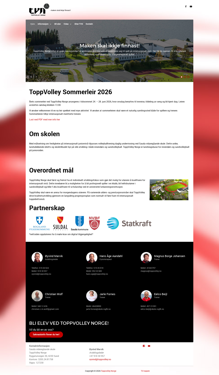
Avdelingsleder (51, 259)
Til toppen (145, 371)
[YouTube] (191, 6)
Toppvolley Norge (108, 371)
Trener (157, 259)
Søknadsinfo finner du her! (46, 334)
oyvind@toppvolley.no (100, 359)
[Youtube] (149, 346)
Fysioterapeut (106, 259)
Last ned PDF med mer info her (44, 119)
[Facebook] (186, 6)
